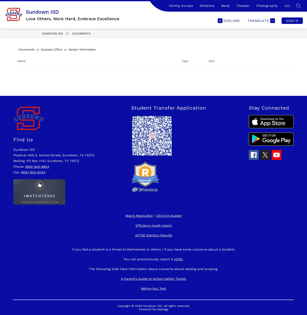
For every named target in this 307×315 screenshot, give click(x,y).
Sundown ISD (52, 33)
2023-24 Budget (169, 216)
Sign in (292, 21)
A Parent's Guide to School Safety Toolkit (153, 279)
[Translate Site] (260, 20)
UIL (288, 6)
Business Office (51, 49)
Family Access (181, 6)
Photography (267, 6)
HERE (178, 259)
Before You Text (153, 288)
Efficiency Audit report (153, 225)
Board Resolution (139, 216)
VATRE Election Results (153, 235)
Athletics (207, 6)
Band (225, 6)
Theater (243, 6)
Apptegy (162, 309)
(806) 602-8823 (37, 167)
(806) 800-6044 (33, 172)
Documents (81, 33)
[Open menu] (229, 20)
